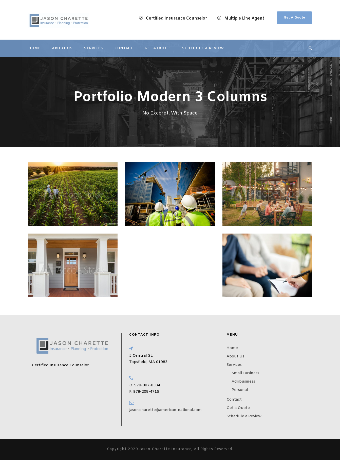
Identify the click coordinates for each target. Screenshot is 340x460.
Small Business (245, 373)
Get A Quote (294, 17)
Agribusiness (243, 381)
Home (34, 48)
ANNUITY (135, 236)
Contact (124, 48)
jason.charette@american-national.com (165, 410)
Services (93, 48)
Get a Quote (158, 48)
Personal (240, 389)
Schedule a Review (203, 48)
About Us (62, 48)
